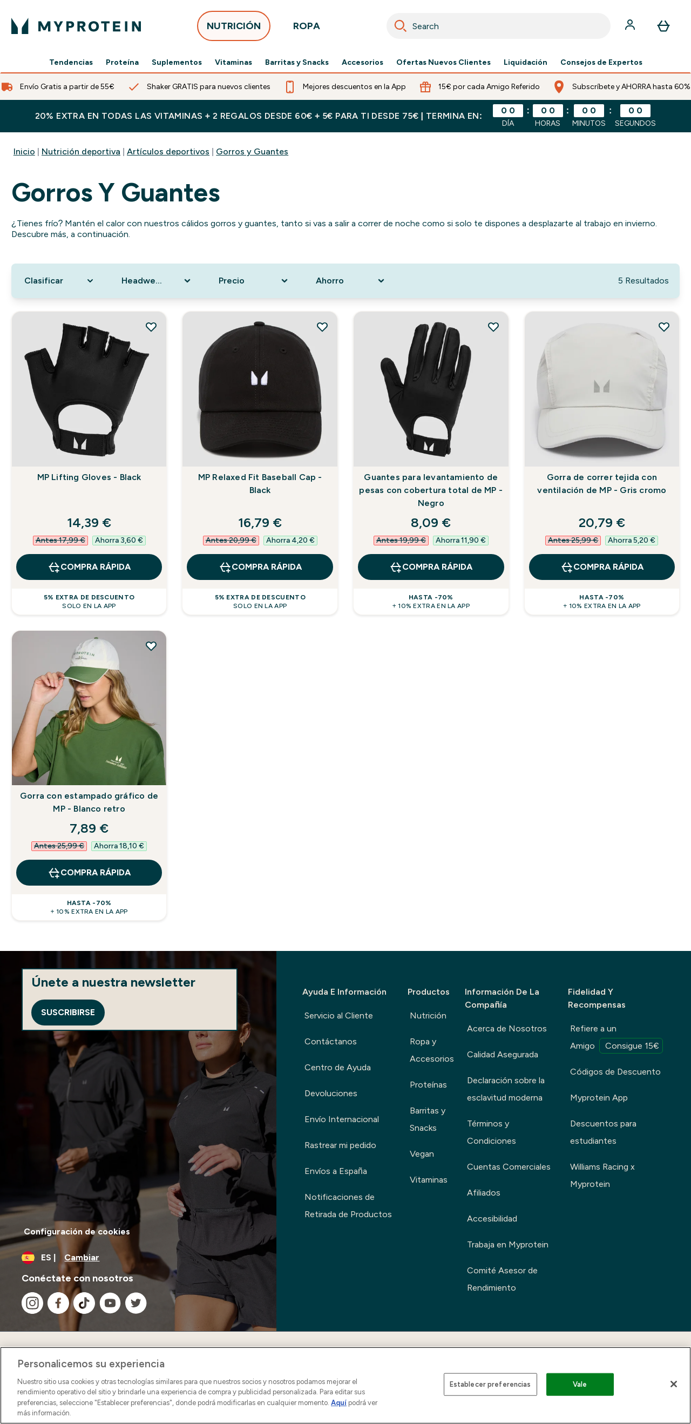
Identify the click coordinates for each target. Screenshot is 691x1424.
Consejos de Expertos (601, 62)
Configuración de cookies (77, 1231)
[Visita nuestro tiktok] (84, 1303)
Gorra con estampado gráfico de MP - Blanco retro (89, 802)
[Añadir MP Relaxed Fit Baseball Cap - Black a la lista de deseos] (322, 327)
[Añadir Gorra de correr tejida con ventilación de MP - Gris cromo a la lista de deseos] (664, 327)
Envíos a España (335, 1171)
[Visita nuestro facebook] (58, 1303)
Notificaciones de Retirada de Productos (348, 1205)
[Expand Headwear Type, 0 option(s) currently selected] (157, 281)
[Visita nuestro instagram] (32, 1303)
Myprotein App (599, 1097)
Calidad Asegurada (502, 1054)
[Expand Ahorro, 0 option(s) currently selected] (351, 281)
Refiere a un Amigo (616, 1038)
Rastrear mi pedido (340, 1145)
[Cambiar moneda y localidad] (138, 1257)
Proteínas (428, 1084)
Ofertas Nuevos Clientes (443, 62)
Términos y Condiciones (491, 1132)
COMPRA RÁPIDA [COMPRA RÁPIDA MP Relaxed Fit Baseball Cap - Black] (260, 567)
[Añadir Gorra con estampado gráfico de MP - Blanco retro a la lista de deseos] (151, 646)
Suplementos (177, 62)
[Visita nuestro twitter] (136, 1303)
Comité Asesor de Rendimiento (502, 1279)
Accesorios (362, 62)
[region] (345, 1385)
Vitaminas (233, 62)
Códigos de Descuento (615, 1072)
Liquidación (525, 62)
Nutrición (428, 1015)
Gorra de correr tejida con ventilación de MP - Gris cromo (601, 483)
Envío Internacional (341, 1119)
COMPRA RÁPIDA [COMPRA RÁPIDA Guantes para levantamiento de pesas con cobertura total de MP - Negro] (430, 567)
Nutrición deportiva (81, 151)
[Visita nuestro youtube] (110, 1303)
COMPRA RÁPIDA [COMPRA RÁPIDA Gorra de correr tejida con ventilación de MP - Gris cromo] (601, 567)
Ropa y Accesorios (432, 1050)
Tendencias (71, 62)
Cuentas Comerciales (509, 1167)
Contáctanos (330, 1041)
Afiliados (483, 1192)
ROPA (306, 29)
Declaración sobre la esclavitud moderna (506, 1089)
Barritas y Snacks (297, 62)
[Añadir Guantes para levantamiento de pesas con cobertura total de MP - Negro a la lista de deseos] (493, 327)
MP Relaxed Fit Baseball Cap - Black (260, 483)
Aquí (339, 1403)
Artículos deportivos (168, 151)
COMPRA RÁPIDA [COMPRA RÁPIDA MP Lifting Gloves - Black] (89, 567)
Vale (580, 1384)
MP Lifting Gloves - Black (89, 477)
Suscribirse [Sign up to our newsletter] (68, 1012)
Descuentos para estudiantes (603, 1132)
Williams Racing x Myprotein (602, 1175)
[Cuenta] (631, 25)
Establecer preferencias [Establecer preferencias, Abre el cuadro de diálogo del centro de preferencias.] (490, 1384)
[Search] (400, 26)
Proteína (122, 62)
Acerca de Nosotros (507, 1028)
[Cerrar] (674, 1384)
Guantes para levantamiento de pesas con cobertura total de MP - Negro (431, 490)
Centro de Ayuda (337, 1067)
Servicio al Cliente (338, 1015)
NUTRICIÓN (234, 29)
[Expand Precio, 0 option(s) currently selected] (254, 281)
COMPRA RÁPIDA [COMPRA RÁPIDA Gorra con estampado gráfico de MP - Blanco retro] (89, 872)
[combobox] (499, 26)
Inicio (24, 151)
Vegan (422, 1154)
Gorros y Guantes (252, 151)
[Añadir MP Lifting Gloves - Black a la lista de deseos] (151, 327)
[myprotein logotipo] (76, 26)
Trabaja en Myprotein (507, 1244)
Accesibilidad (492, 1218)
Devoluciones (330, 1093)
